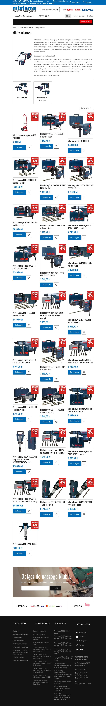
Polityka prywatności (20, 641)
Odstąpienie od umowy (21, 632)
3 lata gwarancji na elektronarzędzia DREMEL (42, 674)
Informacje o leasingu (20, 644)
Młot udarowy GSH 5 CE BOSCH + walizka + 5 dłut (52, 227)
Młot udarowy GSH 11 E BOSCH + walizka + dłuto (80, 265)
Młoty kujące (22, 97)
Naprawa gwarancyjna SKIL (41, 641)
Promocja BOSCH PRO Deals (61, 629)
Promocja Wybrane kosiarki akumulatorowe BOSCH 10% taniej (62, 663)
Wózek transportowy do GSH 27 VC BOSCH (24, 137)
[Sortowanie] (85, 108)
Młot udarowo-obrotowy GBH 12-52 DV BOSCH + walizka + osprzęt (25, 500)
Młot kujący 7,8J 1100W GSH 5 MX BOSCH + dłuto (53, 187)
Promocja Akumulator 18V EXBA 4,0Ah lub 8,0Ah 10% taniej (63, 656)
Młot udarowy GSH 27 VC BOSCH (25, 544)
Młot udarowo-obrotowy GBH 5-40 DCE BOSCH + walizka (80, 227)
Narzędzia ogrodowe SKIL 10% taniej (63, 680)
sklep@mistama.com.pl (24, 16)
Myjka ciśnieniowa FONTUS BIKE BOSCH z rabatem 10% (62, 686)
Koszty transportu (39, 628)
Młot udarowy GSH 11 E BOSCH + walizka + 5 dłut (25, 314)
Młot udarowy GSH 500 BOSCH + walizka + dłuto (52, 136)
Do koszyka (19, 148)
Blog (68, 16)
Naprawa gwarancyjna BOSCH (41, 636)
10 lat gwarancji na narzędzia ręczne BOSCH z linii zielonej (42, 667)
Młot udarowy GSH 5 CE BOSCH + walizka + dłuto (25, 224)
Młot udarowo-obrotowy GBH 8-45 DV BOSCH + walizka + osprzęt (80, 362)
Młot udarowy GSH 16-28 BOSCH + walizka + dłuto (80, 504)
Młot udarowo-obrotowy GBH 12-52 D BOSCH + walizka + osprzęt (52, 452)
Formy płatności (78, 16)
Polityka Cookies (18, 655)
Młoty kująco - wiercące (42, 99)
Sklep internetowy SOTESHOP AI (83, 704)
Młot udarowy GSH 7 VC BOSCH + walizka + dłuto (80, 321)
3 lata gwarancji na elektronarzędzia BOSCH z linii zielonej (42, 661)
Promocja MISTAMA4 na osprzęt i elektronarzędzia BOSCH (63, 635)
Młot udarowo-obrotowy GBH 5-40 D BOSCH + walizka (24, 267)
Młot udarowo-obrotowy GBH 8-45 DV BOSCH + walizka (24, 362)
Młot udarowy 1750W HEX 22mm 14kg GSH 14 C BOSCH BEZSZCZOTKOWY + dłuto (25, 460)
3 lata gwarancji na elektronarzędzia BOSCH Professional (42, 647)
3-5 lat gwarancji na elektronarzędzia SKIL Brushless (41, 679)
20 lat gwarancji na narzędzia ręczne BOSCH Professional (42, 654)
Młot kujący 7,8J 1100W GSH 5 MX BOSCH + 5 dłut (80, 187)
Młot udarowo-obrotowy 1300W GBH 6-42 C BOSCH (52, 274)
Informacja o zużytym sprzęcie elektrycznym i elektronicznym (21, 649)
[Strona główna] (24, 9)
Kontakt (90, 16)
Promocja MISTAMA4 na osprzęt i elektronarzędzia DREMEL (63, 642)
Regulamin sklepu (19, 638)
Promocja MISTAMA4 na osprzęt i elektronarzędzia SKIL (63, 649)
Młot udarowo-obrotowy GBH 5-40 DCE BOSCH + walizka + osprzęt (52, 316)
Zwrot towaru (17, 635)
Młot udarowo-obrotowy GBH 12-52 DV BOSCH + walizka (80, 453)
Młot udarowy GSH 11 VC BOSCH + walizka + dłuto (25, 409)
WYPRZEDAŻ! (85, 22)
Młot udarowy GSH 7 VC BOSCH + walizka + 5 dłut (52, 369)
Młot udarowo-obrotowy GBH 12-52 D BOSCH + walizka (80, 410)
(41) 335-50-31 (44, 16)
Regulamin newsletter (20, 658)
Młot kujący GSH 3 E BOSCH (78, 141)
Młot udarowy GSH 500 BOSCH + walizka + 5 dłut (25, 182)
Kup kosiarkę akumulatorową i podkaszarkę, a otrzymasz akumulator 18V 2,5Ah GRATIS (63, 672)
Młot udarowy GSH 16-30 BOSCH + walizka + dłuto (52, 504)
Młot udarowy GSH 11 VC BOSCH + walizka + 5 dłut (52, 411)
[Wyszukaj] (57, 9)
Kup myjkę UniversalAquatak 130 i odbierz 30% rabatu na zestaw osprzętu (62, 693)
